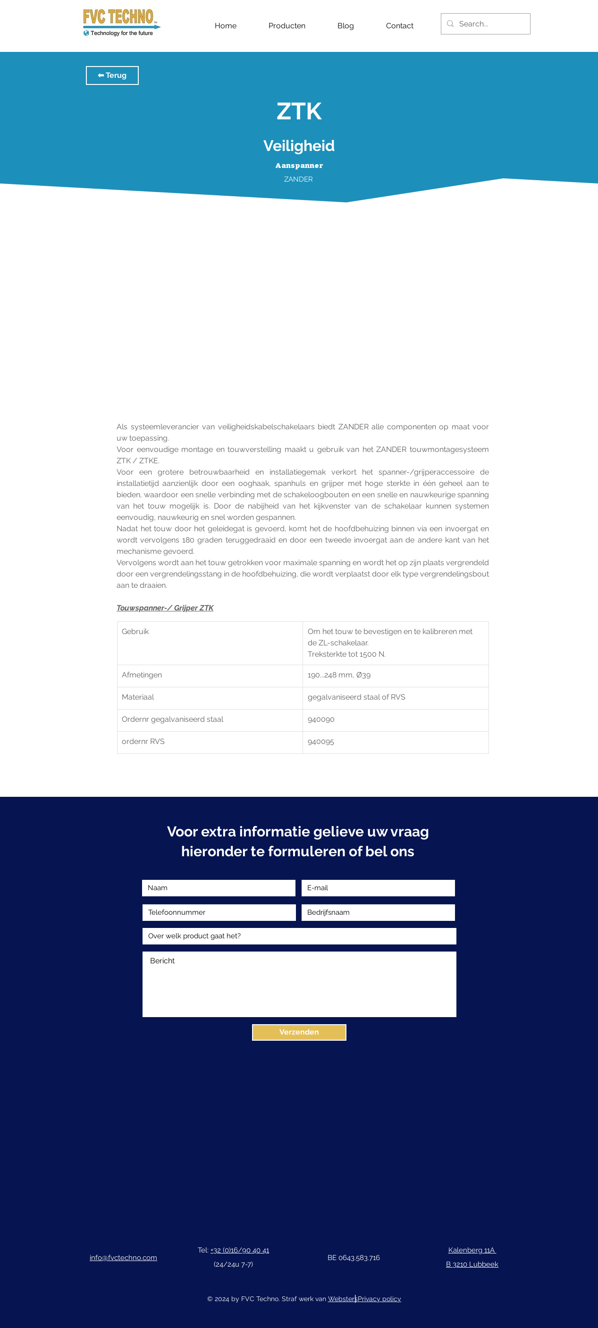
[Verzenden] (299, 1032)
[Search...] (484, 24)
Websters (343, 1299)
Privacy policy (379, 1299)
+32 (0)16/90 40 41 (240, 1250)
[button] (112, 75)
